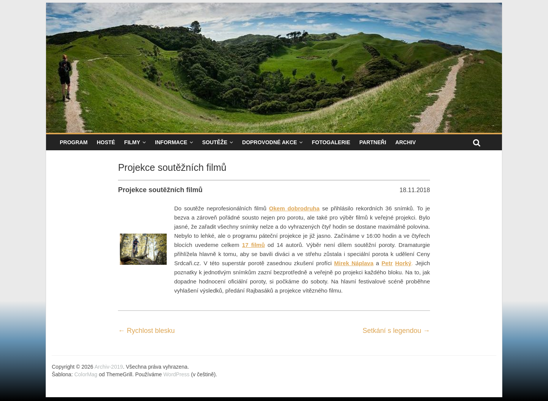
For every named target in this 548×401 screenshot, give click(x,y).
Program (74, 142)
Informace (171, 142)
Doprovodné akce (269, 142)
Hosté (106, 142)
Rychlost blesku (146, 330)
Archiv (405, 142)
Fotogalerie (331, 142)
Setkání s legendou (396, 330)
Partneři (372, 142)
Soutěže (214, 142)
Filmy (132, 142)
